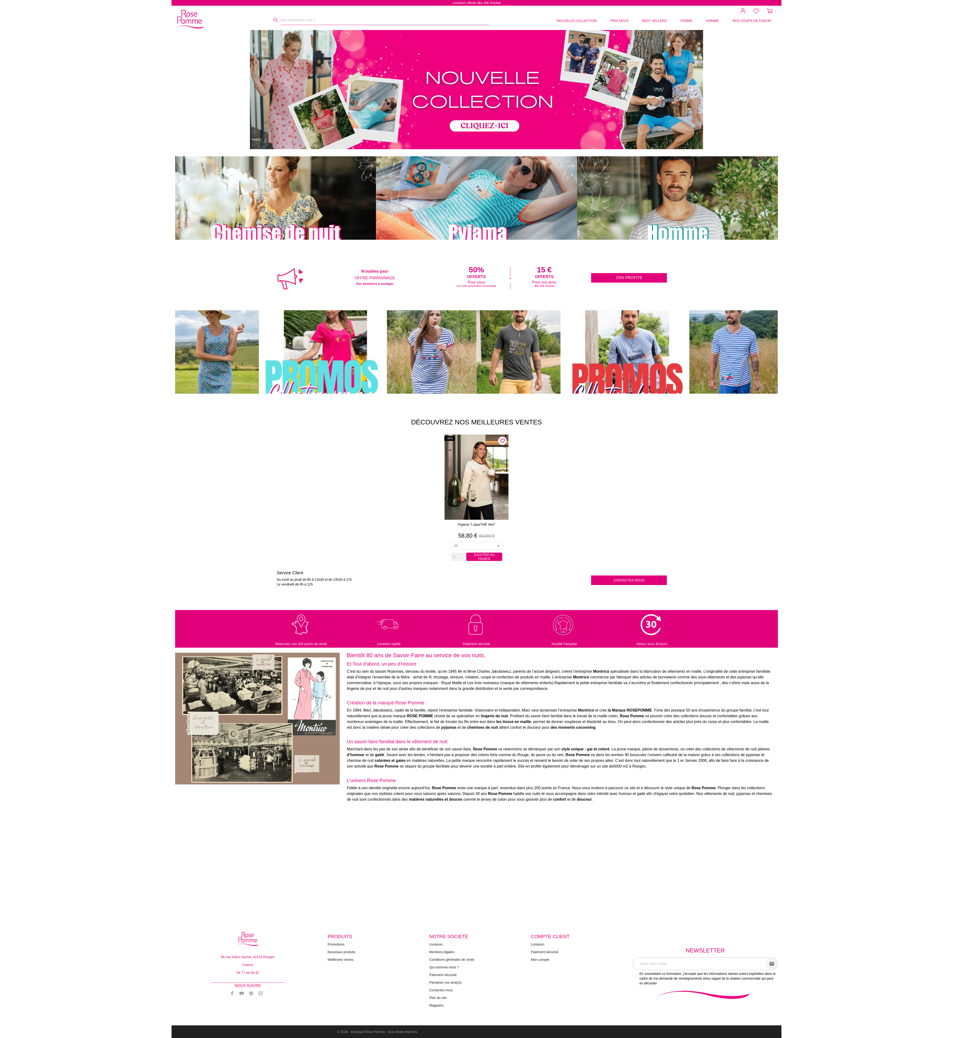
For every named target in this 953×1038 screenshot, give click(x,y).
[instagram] (260, 993)
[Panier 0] (772, 11)
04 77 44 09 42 (248, 973)
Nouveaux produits (341, 952)
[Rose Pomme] (191, 18)
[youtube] (241, 993)
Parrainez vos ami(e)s (445, 982)
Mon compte (540, 960)
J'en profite (629, 277)
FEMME (686, 21)
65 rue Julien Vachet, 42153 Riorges (247, 957)
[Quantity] (457, 557)
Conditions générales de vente (451, 960)
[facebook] (232, 993)
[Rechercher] (275, 20)
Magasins (436, 1005)
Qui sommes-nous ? (444, 967)
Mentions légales (441, 952)
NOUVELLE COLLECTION (577, 21)
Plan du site (438, 998)
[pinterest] (251, 993)
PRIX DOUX (619, 21)
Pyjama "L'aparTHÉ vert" (476, 524)
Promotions (336, 944)
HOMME (712, 21)
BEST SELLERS (654, 21)
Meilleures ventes (341, 960)
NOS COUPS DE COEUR (751, 21)
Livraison (436, 944)
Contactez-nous (628, 580)
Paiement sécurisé (443, 975)
